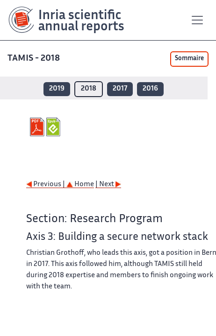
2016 (150, 89)
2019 (57, 89)
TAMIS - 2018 (34, 59)
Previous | (46, 185)
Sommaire (189, 59)
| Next (108, 185)
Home (80, 185)
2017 (120, 89)
